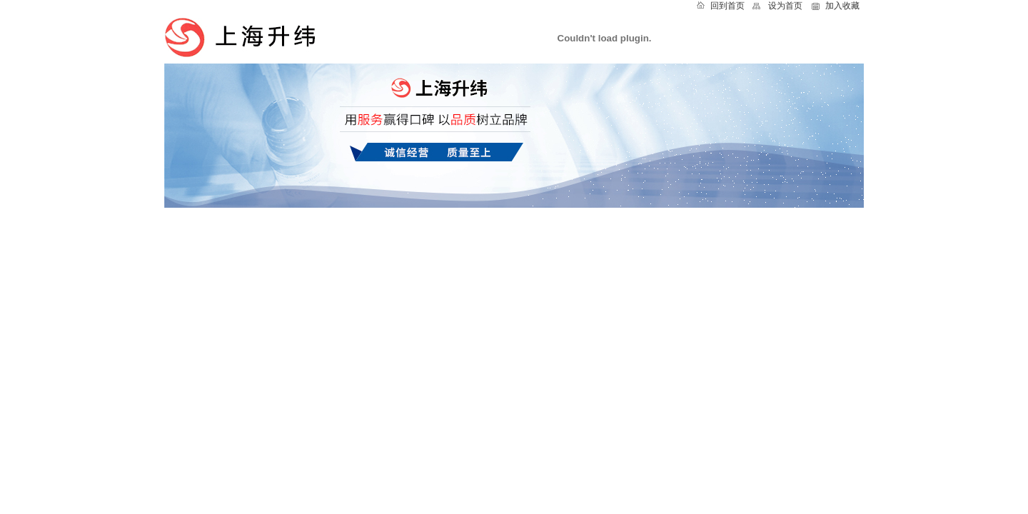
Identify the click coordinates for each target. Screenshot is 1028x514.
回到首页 (727, 6)
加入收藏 (842, 6)
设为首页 (785, 6)
